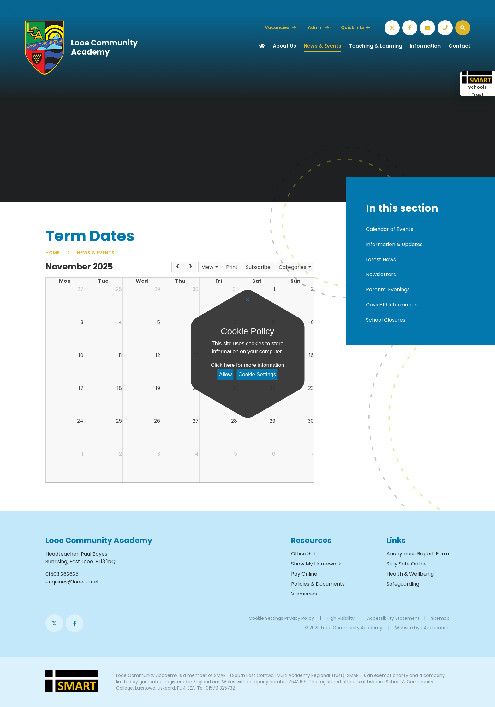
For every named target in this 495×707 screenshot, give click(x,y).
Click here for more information (247, 365)
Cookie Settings (257, 375)
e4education (435, 628)
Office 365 (304, 553)
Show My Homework (316, 563)
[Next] (190, 267)
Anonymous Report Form (417, 553)
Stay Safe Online (406, 563)
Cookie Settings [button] (266, 618)
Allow (225, 375)
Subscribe (258, 267)
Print (232, 267)
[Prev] (177, 267)
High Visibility (341, 618)
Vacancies (304, 593)
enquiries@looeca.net (72, 581)
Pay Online (304, 573)
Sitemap (440, 618)
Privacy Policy (299, 618)
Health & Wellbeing (410, 573)
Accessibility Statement (393, 618)
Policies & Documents (318, 584)
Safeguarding (402, 584)
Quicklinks (355, 27)
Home (52, 253)
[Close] (247, 300)
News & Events (95, 253)
